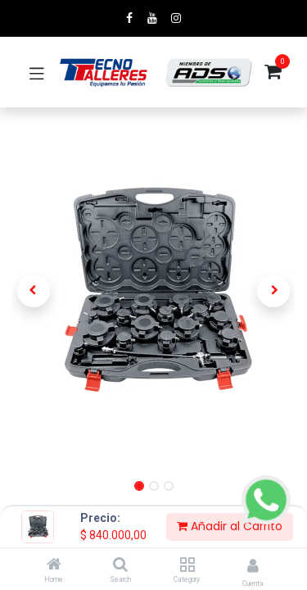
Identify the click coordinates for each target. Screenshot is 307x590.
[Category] (187, 565)
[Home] (54, 565)
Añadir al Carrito (229, 526)
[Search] (120, 565)
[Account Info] (253, 565)
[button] (33, 291)
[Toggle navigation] (36, 72)
